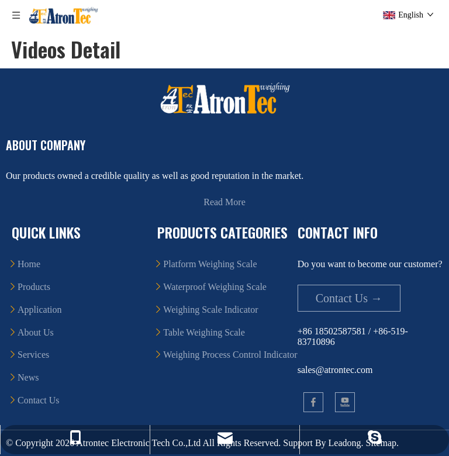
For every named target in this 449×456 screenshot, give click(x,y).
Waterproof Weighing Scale (215, 287)
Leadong (345, 443)
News (28, 377)
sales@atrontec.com (335, 370)
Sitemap (381, 443)
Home (29, 264)
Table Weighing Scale (203, 332)
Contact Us (39, 400)
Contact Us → (349, 298)
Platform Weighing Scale (210, 264)
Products (34, 287)
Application (40, 310)
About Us (36, 332)
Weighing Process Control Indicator (230, 355)
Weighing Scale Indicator (210, 310)
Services (33, 355)
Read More (224, 202)
